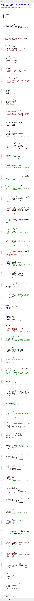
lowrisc (9, 4)
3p (6, 4)
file (19, 7)
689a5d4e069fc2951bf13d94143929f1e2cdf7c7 (24, 4)
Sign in (32, 1)
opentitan (13, 4)
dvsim (5, 5)
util (3, 5)
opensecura (3, 4)
